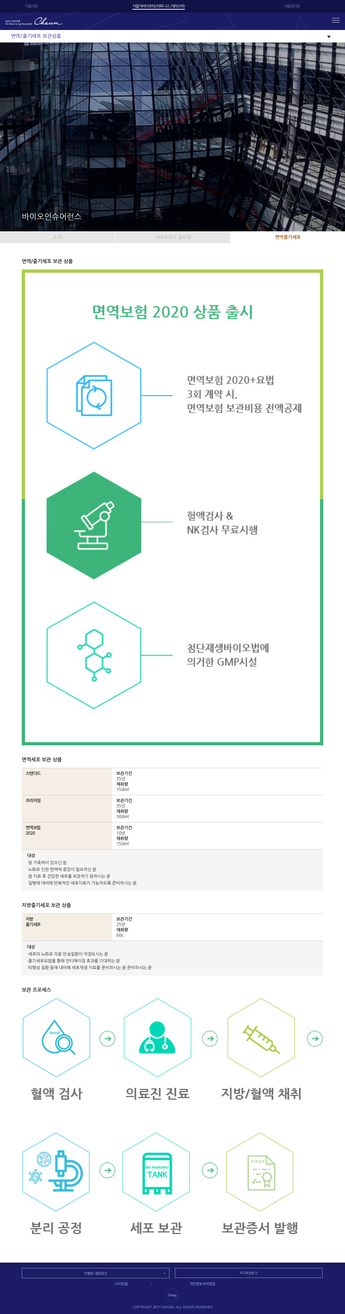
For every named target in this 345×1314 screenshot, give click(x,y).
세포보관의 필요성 (173, 237)
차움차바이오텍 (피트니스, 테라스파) (158, 6)
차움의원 (31, 6)
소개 (57, 237)
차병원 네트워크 (95, 1273)
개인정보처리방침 (202, 1283)
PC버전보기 (249, 1273)
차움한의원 (292, 6)
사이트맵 (121, 1283)
